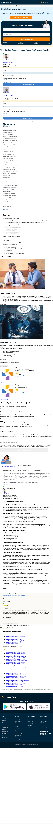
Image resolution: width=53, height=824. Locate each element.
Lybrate (4, 720)
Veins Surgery (18, 739)
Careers (4, 729)
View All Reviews (6, 623)
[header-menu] (51, 2)
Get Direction (19, 376)
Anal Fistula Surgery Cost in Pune (14, 665)
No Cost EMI (30, 723)
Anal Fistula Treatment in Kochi (14, 684)
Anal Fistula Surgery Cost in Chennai (15, 653)
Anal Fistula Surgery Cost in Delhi (14, 655)
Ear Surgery (17, 728)
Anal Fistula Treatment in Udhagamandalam (17, 680)
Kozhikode (5, 366)
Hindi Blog (4, 733)
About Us (4, 725)
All (0, 366)
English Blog (5, 731)
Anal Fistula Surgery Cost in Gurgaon (15, 659)
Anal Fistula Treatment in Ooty (14, 679)
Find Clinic (30, 725)
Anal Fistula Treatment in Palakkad (15, 681)
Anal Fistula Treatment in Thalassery (15, 674)
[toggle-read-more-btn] (5, 209)
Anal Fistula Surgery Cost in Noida (15, 663)
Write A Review (14, 623)
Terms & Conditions (19, 746)
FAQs (29, 719)
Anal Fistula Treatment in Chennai (15, 638)
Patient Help (30, 721)
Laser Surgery (18, 719)
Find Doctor (30, 727)
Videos (29, 729)
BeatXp (4, 722)
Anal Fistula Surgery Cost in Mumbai (15, 662)
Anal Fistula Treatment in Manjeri (15, 673)
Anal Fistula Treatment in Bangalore (15, 636)
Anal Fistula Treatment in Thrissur (15, 677)
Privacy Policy (28, 746)
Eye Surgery (17, 730)
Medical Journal (43, 719)
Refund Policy (35, 746)
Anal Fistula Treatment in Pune (14, 643)
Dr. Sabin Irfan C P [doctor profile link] (7, 493)
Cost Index (42, 725)
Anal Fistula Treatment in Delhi (14, 639)
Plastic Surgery (18, 733)
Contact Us (5, 727)
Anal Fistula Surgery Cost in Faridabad (16, 656)
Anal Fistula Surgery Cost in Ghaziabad (16, 657)
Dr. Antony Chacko (8, 95)
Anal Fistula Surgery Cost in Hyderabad (16, 660)
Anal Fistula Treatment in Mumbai (15, 642)
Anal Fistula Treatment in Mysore (14, 686)
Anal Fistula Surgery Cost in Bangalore (16, 652)
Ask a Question (31, 732)
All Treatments (43, 727)
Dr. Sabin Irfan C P (8, 62)
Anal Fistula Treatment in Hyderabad (15, 640)
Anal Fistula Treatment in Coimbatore (16, 683)
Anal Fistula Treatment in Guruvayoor (16, 676)
